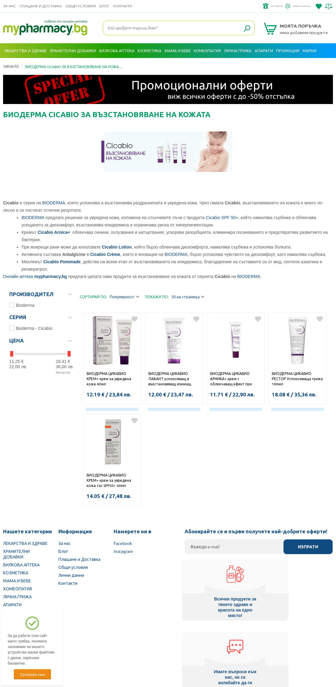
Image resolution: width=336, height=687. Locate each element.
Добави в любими (134, 319)
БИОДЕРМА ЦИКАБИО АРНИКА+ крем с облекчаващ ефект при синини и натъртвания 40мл (235, 379)
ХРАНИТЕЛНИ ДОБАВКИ (16, 553)
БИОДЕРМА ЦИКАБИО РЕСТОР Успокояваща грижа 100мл (297, 378)
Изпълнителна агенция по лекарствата (126, 648)
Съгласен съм (32, 674)
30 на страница (187, 297)
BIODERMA (53, 202)
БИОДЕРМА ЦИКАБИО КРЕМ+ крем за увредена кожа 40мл (109, 378)
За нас (9, 6)
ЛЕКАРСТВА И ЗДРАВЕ (25, 543)
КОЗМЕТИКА (15, 572)
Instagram (123, 551)
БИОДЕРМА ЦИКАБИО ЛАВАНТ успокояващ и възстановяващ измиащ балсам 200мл (169, 379)
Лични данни (71, 575)
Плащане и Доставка (41, 6)
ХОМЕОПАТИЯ (17, 588)
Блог (104, 6)
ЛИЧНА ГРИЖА (17, 596)
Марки (309, 50)
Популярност (124, 297)
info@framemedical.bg (288, 6)
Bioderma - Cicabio (31, 328)
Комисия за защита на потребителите (289, 648)
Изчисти (63, 372)
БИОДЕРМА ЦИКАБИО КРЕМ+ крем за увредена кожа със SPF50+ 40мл (109, 480)
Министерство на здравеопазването (208, 648)
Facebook (123, 543)
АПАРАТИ (12, 604)
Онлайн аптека (18, 276)
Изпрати (308, 546)
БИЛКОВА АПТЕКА (21, 564)
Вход (325, 65)
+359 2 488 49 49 (240, 6)
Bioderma (21, 305)
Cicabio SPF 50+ (222, 217)
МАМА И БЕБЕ (17, 580)
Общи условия (80, 6)
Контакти (122, 6)
